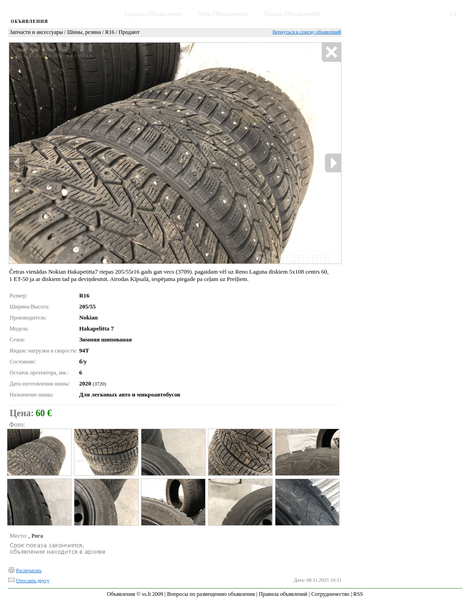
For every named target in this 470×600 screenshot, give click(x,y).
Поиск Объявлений (292, 14)
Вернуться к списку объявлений (307, 31)
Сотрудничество (330, 594)
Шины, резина (84, 32)
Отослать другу (32, 580)
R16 (109, 32)
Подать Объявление (153, 14)
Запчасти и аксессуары (36, 32)
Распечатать (29, 570)
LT (454, 14)
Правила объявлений (283, 594)
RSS (358, 594)
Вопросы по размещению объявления (211, 594)
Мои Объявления (223, 14)
